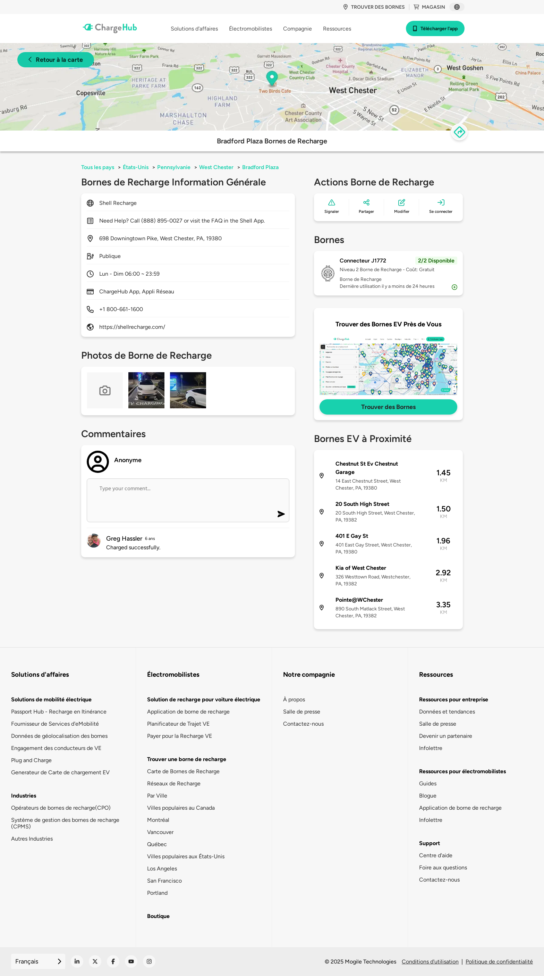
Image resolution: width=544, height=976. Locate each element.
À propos (294, 699)
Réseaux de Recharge (174, 783)
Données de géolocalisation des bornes (59, 736)
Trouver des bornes (374, 7)
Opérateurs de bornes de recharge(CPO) (61, 807)
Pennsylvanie (173, 167)
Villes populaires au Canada (181, 807)
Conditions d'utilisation (430, 961)
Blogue (427, 795)
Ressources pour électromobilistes (462, 771)
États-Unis (135, 167)
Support (429, 843)
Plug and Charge (31, 760)
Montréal (158, 820)
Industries (23, 795)
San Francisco (164, 880)
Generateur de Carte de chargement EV (60, 772)
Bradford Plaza (260, 167)
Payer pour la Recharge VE (179, 736)
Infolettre (430, 748)
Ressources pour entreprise (453, 699)
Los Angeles (162, 868)
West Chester (216, 167)
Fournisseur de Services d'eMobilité (55, 723)
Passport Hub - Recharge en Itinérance (59, 711)
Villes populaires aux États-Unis (185, 856)
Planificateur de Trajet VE (178, 723)
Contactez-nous (303, 723)
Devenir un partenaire (445, 736)
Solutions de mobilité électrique (51, 699)
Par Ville (157, 795)
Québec (157, 844)
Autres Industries (32, 838)
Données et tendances (447, 711)
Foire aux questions (443, 867)
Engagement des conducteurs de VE (56, 748)
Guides (427, 783)
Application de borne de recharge (188, 711)
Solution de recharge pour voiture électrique (203, 699)
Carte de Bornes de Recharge (183, 771)
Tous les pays (97, 167)
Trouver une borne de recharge (186, 759)
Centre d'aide (435, 855)
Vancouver (160, 832)
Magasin (429, 7)
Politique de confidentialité (499, 961)
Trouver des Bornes (388, 407)
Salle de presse (301, 711)
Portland (157, 893)
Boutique (158, 916)
